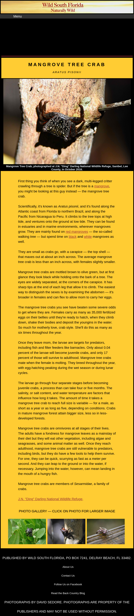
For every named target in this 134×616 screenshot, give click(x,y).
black (73, 236)
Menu (17, 16)
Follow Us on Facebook (68, 584)
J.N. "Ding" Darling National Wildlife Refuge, (50, 499)
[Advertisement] (67, 36)
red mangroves (77, 231)
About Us (68, 566)
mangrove (101, 186)
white (88, 236)
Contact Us (68, 575)
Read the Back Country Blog (68, 593)
